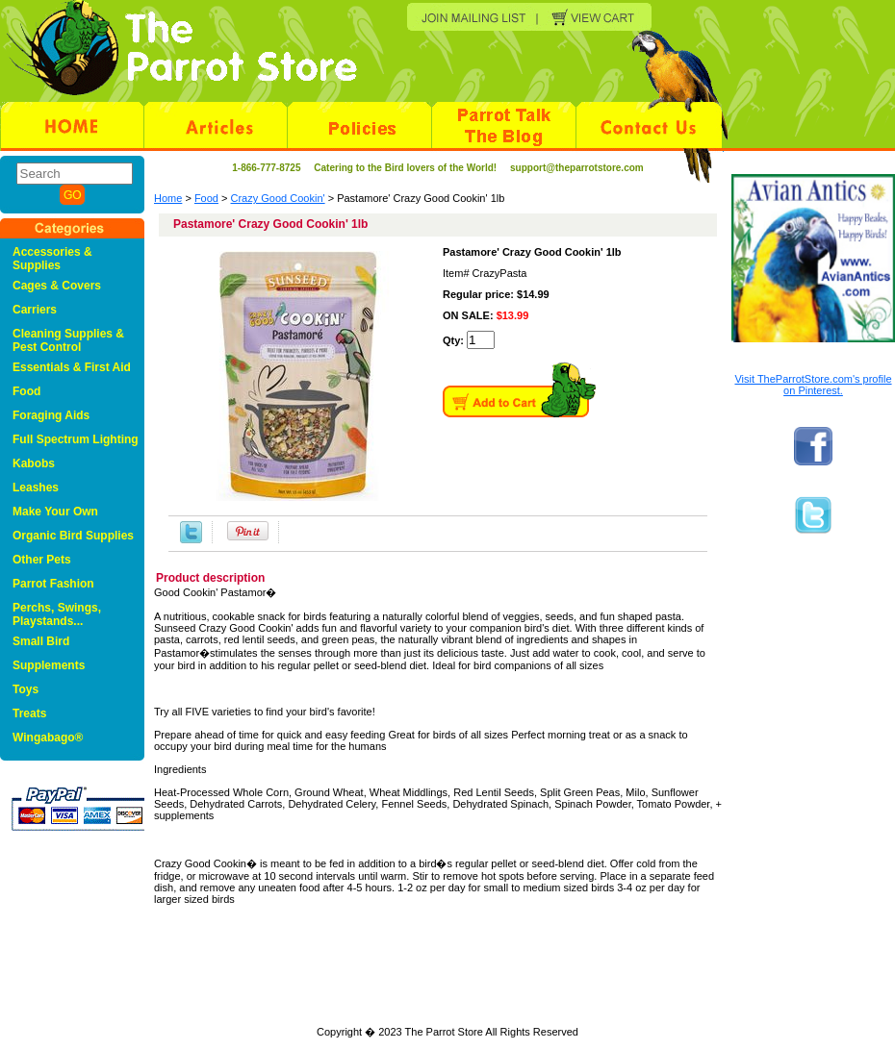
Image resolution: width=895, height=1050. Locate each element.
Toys (25, 689)
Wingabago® (48, 737)
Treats (29, 713)
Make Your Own (55, 511)
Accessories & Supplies (52, 258)
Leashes (36, 487)
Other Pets (42, 559)
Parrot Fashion (53, 583)
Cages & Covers (57, 285)
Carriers (35, 309)
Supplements (49, 665)
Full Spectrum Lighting (76, 439)
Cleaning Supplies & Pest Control (68, 340)
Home (168, 198)
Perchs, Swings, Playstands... (57, 614)
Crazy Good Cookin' (278, 198)
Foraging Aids (51, 415)
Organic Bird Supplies (73, 535)
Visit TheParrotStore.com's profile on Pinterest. (812, 384)
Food (206, 198)
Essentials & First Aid (72, 367)
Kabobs (34, 463)
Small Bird (41, 641)
